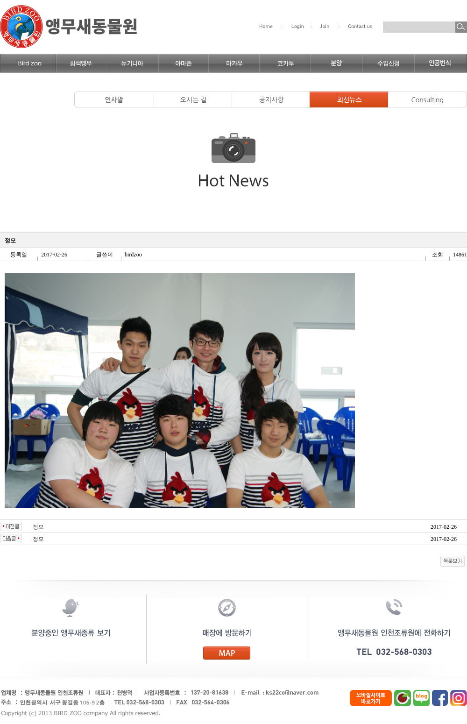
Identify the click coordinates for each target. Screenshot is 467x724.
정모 (38, 527)
